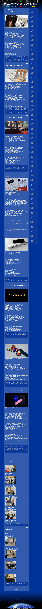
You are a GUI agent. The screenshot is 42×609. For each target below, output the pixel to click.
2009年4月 (31, 240)
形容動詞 (9, 448)
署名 (18, 383)
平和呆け (14, 167)
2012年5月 (31, 193)
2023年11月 (31, 17)
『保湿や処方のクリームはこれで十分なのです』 (14, 390)
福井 (19, 334)
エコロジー (14, 108)
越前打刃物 (13, 228)
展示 (24, 523)
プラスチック (13, 583)
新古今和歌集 (21, 382)
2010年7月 (31, 221)
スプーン (23, 108)
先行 (23, 333)
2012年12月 (31, 184)
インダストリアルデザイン (17, 223)
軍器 (22, 59)
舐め (26, 449)
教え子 (7, 524)
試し (13, 450)
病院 (8, 449)
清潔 (22, 448)
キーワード (8, 583)
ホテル (16, 583)
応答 (16, 167)
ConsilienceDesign (10, 60)
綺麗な (18, 449)
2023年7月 (31, 22)
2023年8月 (31, 21)
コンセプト (11, 224)
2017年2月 (31, 120)
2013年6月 (31, 176)
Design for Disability (12, 1)
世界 (17, 109)
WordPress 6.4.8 (23, 608)
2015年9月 (31, 142)
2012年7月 (31, 190)
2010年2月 (31, 227)
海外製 (8, 168)
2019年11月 (31, 78)
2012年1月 (31, 198)
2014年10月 (31, 156)
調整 (25, 334)
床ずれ (6, 448)
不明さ (21, 57)
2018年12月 (31, 92)
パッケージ (25, 108)
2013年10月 (31, 171)
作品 (20, 333)
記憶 (9, 279)
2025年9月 (31, 12)
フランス (25, 56)
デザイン (16, 523)
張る (15, 167)
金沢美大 (7, 384)
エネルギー (17, 56)
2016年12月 (31, 123)
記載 (23, 334)
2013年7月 (31, 175)
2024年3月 (31, 16)
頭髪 (25, 450)
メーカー (18, 583)
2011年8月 (31, 204)
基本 (26, 583)
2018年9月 (31, 96)
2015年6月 (31, 146)
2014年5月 (31, 162)
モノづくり (18, 523)
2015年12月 (31, 138)
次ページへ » (16, 589)
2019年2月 (31, 90)
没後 (7, 383)
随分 (25, 59)
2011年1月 (31, 213)
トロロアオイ (18, 224)
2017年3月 (31, 119)
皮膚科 (10, 449)
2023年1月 (31, 30)
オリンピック (17, 108)
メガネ (27, 56)
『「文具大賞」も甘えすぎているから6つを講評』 (14, 117)
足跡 (21, 59)
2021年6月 (31, 54)
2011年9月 (31, 203)
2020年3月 (31, 73)
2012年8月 (31, 189)
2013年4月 (31, 179)
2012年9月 (31, 188)
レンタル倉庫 (15, 57)
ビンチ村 (22, 56)
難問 (6, 111)
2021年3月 (31, 58)
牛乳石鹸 (26, 448)
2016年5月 (31, 132)
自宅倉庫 (9, 59)
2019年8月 (31, 82)
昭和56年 (25, 382)
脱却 (17, 168)
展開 (26, 523)
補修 (7, 450)
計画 (22, 334)
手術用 (12, 448)
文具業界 (20, 167)
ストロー (21, 108)
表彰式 (21, 168)
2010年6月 (31, 222)
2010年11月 (31, 216)
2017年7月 (31, 114)
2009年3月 (31, 241)
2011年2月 (31, 212)
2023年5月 (31, 25)
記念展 (18, 59)
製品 (20, 334)
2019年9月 (31, 81)
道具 (16, 228)
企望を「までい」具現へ (15, 60)
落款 (22, 383)
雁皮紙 (9, 384)
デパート (24, 446)
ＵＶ (7, 446)
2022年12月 (31, 31)
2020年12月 (31, 62)
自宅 (20, 383)
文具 (18, 167)
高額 (10, 384)
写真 (25, 333)
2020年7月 (31, 68)
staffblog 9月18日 (8, 529)
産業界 (11, 168)
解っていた (12, 59)
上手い (19, 57)
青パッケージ (21, 450)
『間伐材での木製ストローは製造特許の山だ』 (13, 65)
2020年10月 (31, 64)
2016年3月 (31, 134)
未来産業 (26, 167)
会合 (21, 109)
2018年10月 (31, 95)
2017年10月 (31, 110)
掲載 (15, 334)
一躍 (17, 57)
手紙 (18, 382)
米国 (8, 279)
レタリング (14, 333)
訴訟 (12, 450)
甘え (9, 168)
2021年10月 (31, 49)
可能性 (24, 109)
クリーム (13, 446)
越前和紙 (10, 228)
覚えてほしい (23, 168)
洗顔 (20, 448)
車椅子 (19, 450)
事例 (21, 523)
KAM (8, 223)
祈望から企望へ (10, 230)
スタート (14, 523)
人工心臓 (23, 57)
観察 (10, 450)
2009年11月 (31, 231)
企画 (19, 333)
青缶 (24, 450)
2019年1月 (31, 91)
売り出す (10, 334)
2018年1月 (31, 106)
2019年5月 (31, 86)
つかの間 (14, 224)
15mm (8, 108)
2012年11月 (31, 185)
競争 (16, 168)
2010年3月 (31, 226)
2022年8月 (31, 36)
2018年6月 (31, 100)
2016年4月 (31, 133)
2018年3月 (31, 104)
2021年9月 (31, 50)
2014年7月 (31, 160)
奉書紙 (9, 382)
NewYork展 (10, 223)
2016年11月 (31, 124)
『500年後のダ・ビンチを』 (10, 11)
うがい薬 (10, 446)
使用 (22, 109)
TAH (11, 56)
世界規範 (19, 109)
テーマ (22, 446)
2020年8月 (31, 67)
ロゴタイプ (17, 333)
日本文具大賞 (22, 167)
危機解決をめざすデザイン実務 (21, 60)
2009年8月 (31, 235)
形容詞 (10, 448)
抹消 (14, 334)
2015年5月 (31, 147)
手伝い (17, 382)
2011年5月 (31, 208)
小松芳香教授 (11, 382)
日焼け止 (18, 448)
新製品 (15, 448)
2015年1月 (31, 152)
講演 (12, 524)
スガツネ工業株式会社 (9, 523)
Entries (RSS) (26, 608)
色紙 (21, 383)
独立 (9, 383)
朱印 (26, 382)
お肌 (11, 446)
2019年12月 (31, 77)
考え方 (9, 524)
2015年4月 (31, 148)
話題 (19, 59)
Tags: (6, 223)
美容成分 (23, 449)
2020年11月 (31, 63)
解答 (26, 168)
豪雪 (25, 383)
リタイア (7, 57)
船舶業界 (19, 168)
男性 (7, 449)
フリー (8, 333)
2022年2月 (31, 44)
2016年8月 (31, 128)
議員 (7, 228)
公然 (24, 333)
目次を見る (27, 63)
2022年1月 (31, 45)
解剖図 (14, 59)
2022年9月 (31, 35)
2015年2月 (31, 151)
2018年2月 (31, 105)
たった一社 (18, 446)
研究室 (6, 59)
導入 (11, 334)
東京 (6, 383)
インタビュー (14, 56)
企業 (23, 583)
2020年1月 (31, 76)
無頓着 (23, 448)
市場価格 (11, 167)
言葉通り (16, 59)
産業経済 (13, 168)
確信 (14, 168)
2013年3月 (31, 180)
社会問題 (17, 449)
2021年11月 (31, 48)
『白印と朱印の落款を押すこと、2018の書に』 (13, 341)
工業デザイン (14, 382)
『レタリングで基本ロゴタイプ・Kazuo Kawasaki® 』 (15, 285)
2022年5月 (31, 40)
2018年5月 (31, 101)
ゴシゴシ (15, 446)
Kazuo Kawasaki (27, 1)
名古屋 (23, 523)
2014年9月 (31, 157)
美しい (20, 449)
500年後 (10, 56)
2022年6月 (31, 39)
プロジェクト (22, 224)
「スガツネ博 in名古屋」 (9, 461)
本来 (18, 334)
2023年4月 (31, 26)
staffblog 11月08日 (8, 456)
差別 (13, 334)
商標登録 (8, 334)
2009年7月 (31, 236)
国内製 (6, 167)
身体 (26, 383)
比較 (6, 168)
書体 (16, 334)
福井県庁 (14, 383)
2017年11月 (31, 109)
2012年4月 (31, 194)
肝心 (25, 449)
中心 (20, 523)
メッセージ (15, 109)
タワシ (20, 446)
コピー (8, 224)
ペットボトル (10, 109)
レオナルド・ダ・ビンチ (11, 57)
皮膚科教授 (12, 449)
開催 (23, 59)
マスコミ (13, 109)
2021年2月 (31, 59)
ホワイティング (11, 333)
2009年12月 (31, 230)
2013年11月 (31, 170)
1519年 (8, 56)
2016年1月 (31, 137)
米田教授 (17, 383)
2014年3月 (31, 165)
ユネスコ (26, 224)
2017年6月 (31, 115)
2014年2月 (31, 166)
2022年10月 (31, 34)
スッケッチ (20, 56)
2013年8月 (31, 174)
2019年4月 (31, 87)
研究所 (14, 449)
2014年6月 (31, 161)
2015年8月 (31, 143)
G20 (9, 108)
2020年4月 (31, 72)
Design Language (15, 1)
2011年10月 (31, 202)
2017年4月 (31, 118)
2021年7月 (31, 53)
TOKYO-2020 (11, 108)
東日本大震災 (24, 1)
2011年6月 (31, 207)
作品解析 (25, 57)
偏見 (21, 333)
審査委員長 (9, 167)
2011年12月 (31, 199)
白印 (11, 383)
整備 (14, 448)
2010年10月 (31, 217)
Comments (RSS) (30, 608)
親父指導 (9, 450)
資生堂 (16, 450)
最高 (19, 448)
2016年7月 (31, 129)
